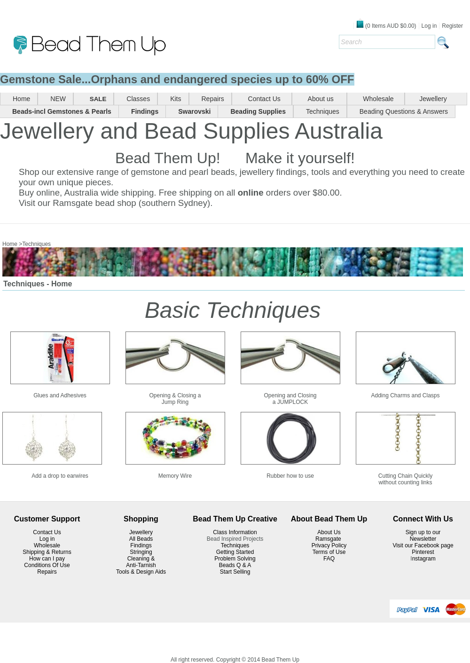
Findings (140, 545)
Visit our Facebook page (422, 545)
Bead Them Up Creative (235, 519)
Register (452, 26)
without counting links (405, 482)
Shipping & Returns (47, 552)
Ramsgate (329, 539)
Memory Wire (175, 476)
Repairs (213, 99)
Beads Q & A (235, 565)
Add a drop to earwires (59, 476)
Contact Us (264, 99)
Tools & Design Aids (141, 571)
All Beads (141, 539)
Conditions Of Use (47, 565)
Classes (138, 99)
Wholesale (379, 99)
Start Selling (235, 571)
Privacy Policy (329, 545)
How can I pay (47, 558)
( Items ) (386, 26)
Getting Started (235, 552)
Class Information (235, 532)
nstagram (424, 558)
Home (21, 99)
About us (322, 99)
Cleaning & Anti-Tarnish (141, 561)
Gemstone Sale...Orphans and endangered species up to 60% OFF (177, 79)
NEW (58, 99)
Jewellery (438, 99)
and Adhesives (68, 395)
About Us (328, 532)
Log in (429, 26)
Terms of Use (329, 552)
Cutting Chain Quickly (405, 476)
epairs (49, 571)
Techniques (322, 111)
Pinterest (423, 552)
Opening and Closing (290, 395)
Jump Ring (175, 402)
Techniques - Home (37, 284)
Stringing (141, 552)
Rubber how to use (290, 476)
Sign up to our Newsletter (423, 535)
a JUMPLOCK (290, 402)
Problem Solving (234, 558)
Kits (175, 99)
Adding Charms (390, 395)
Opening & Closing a (175, 395)
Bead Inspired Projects (235, 539)
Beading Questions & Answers (404, 111)
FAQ (329, 558)
